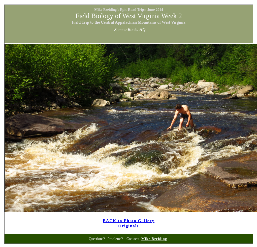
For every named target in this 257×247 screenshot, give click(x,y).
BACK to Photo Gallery (128, 221)
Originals (128, 226)
